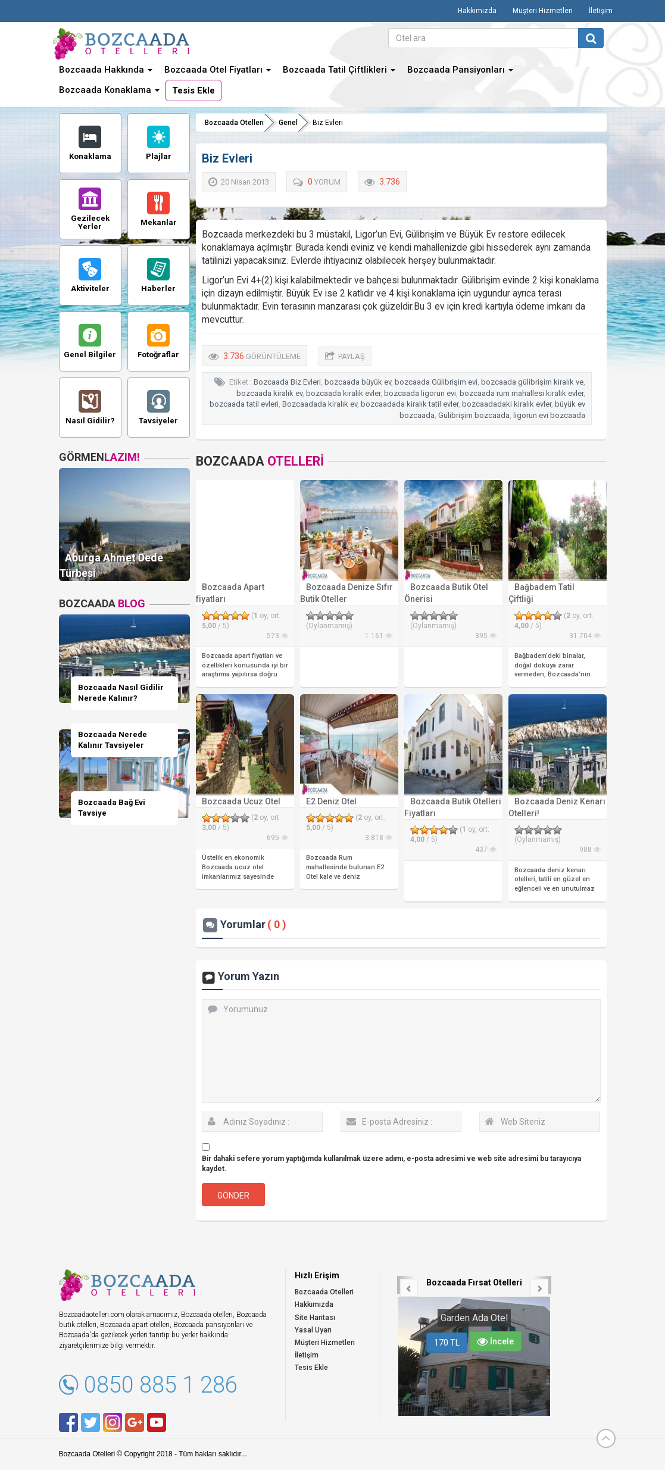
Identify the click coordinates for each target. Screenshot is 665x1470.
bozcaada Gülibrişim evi (436, 381)
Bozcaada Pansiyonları (460, 69)
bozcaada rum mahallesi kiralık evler (521, 393)
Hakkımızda (477, 11)
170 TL (447, 1342)
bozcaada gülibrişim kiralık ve (532, 381)
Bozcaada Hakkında (105, 69)
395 (486, 636)
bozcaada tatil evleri (244, 404)
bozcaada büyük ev (357, 381)
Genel (288, 122)
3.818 (378, 838)
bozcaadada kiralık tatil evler (409, 404)
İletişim (601, 11)
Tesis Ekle (193, 90)
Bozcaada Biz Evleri (287, 381)
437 (486, 849)
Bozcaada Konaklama (109, 90)
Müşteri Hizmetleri (543, 11)
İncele (495, 1341)
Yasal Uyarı (313, 1330)
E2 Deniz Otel (331, 801)
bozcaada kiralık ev (269, 393)
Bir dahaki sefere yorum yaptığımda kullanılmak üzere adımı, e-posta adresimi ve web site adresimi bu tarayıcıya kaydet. (391, 1163)
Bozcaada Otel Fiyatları (217, 69)
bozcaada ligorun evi (420, 393)
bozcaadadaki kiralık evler (506, 404)
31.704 (585, 636)
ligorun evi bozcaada (549, 415)
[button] (406, 1285)
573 (277, 636)
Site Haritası (315, 1317)
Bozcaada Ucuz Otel (241, 801)
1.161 (378, 636)
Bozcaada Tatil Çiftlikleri (339, 69)
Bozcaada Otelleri (234, 122)
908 (590, 849)
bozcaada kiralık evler (343, 393)
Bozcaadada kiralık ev (319, 404)
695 (277, 838)
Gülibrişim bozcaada (474, 415)
